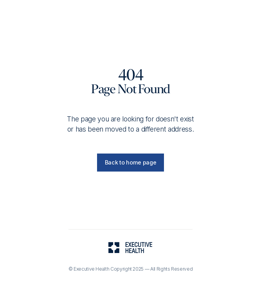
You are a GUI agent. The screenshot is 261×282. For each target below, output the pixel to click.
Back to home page (131, 162)
